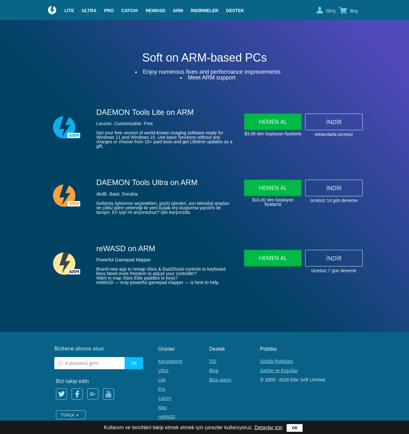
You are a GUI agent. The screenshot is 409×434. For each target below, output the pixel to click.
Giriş (331, 11)
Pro (109, 10)
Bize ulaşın (220, 380)
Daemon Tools (52, 10)
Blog (214, 370)
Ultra (89, 10)
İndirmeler (205, 10)
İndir (334, 122)
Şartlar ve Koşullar (279, 370)
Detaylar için (268, 427)
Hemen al (273, 121)
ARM (178, 10)
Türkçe (67, 414)
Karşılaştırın (170, 361)
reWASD (155, 10)
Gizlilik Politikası (276, 361)
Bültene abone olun (79, 348)
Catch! (129, 10)
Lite (69, 10)
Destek (235, 10)
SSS (213, 361)
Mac (162, 407)
